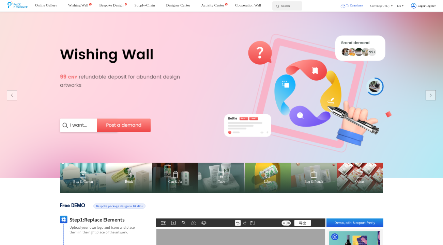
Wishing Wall (78, 5)
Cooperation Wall (248, 5)
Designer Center (178, 5)
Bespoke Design (112, 5)
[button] (381, 5)
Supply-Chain (145, 5)
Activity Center (212, 5)
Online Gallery (46, 5)
